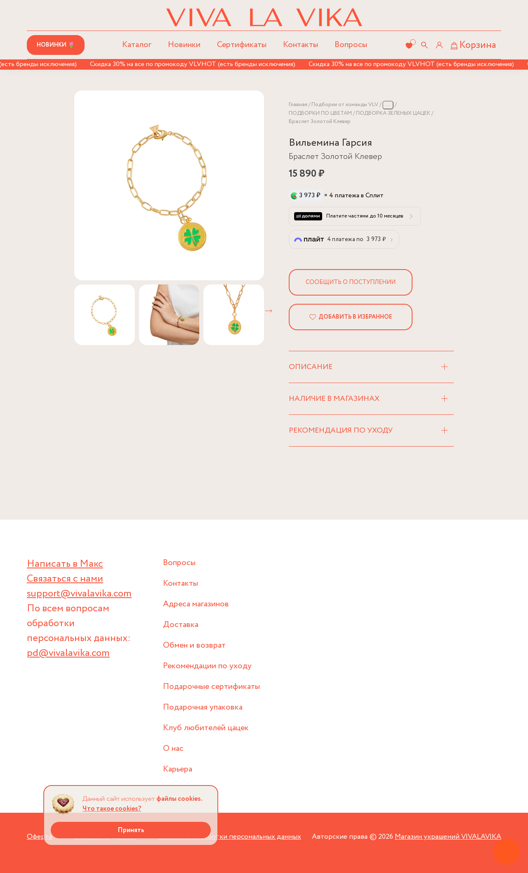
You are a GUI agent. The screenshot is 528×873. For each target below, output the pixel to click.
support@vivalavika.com (79, 594)
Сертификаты (241, 45)
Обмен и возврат (194, 645)
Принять (131, 830)
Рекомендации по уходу (207, 666)
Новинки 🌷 (56, 45)
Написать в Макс (65, 564)
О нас (173, 749)
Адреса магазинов (196, 604)
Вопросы (351, 45)
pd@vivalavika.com (68, 653)
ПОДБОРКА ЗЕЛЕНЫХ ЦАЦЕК (393, 113)
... (388, 105)
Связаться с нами (65, 579)
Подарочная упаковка (203, 707)
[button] (268, 311)
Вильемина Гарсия (330, 143)
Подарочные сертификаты (211, 687)
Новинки (184, 45)
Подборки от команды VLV (344, 105)
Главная (298, 105)
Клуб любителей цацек (206, 728)
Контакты (300, 45)
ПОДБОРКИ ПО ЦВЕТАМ (320, 113)
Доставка (180, 625)
